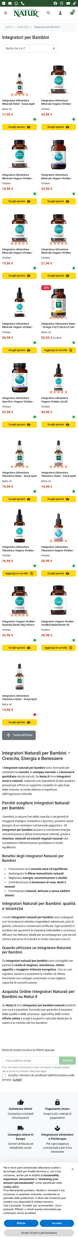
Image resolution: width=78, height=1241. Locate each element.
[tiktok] (74, 3)
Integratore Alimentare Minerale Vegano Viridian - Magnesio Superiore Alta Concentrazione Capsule (56, 254)
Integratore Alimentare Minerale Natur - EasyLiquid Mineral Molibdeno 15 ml (18, 104)
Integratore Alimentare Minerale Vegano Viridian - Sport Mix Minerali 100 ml (17, 327)
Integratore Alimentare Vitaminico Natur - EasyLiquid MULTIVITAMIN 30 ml (19, 699)
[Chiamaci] (22, 3)
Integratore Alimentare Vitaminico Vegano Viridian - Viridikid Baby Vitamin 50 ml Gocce (18, 552)
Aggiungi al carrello (58, 350)
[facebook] (55, 3)
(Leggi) (17, 1079)
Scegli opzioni (20, 127)
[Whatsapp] (16, 3)
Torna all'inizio (19, 735)
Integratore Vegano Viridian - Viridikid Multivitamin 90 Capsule (58, 625)
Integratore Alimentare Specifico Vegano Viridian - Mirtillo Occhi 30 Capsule (18, 401)
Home (8, 27)
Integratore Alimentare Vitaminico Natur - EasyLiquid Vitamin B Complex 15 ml (19, 476)
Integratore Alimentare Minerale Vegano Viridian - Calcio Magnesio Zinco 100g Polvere (57, 105)
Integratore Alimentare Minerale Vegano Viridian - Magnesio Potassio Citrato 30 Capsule (19, 254)
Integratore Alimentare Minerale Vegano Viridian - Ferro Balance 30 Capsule (17, 178)
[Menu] (5, 13)
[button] (49, 13)
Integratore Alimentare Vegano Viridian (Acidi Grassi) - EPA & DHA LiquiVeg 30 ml (54, 403)
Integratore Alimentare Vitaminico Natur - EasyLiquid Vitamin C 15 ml (58, 476)
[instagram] (61, 3)
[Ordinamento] (30, 48)
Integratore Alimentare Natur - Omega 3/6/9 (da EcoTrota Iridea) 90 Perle (58, 327)
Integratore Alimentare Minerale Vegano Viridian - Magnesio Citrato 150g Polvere (56, 180)
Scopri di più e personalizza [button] (39, 1232)
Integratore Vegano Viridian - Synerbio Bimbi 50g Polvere (19, 623)
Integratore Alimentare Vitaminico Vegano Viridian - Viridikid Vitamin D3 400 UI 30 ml (58, 552)
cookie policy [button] (11, 1186)
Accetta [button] (57, 1223)
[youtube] (68, 3)
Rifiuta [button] (21, 1223)
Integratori (23, 27)
